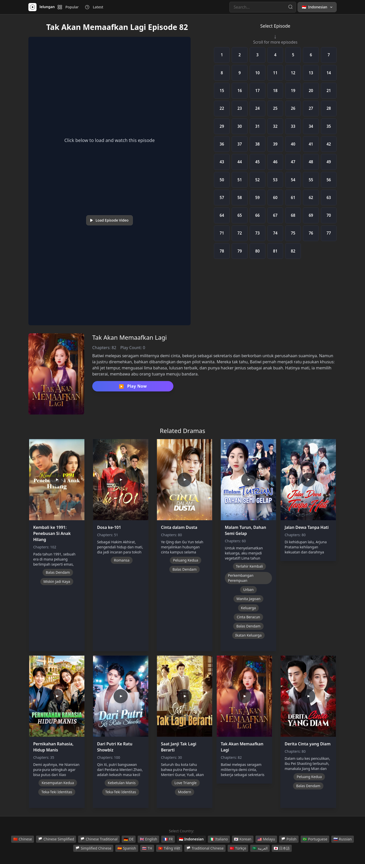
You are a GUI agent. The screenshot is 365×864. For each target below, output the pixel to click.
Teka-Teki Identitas (56, 791)
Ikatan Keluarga (248, 635)
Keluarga (248, 607)
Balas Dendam (58, 572)
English (148, 839)
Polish (289, 839)
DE (129, 839)
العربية (259, 848)
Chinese (22, 839)
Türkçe (238, 848)
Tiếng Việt (169, 848)
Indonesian (191, 839)
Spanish (126, 848)
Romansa (121, 560)
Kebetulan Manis (122, 782)
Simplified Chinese (93, 848)
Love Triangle (185, 782)
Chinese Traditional (98, 839)
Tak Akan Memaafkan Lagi (129, 337)
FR (168, 839)
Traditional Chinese (205, 848)
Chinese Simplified (56, 839)
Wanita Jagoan (248, 598)
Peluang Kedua (185, 560)
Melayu (266, 839)
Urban (248, 589)
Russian (342, 839)
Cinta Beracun (248, 617)
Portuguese (315, 839)
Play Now (133, 386)
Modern (184, 791)
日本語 (282, 848)
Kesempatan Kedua (58, 782)
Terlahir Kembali (249, 566)
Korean (242, 839)
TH (147, 848)
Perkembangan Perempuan (240, 578)
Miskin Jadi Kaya (56, 581)
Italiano (219, 839)
